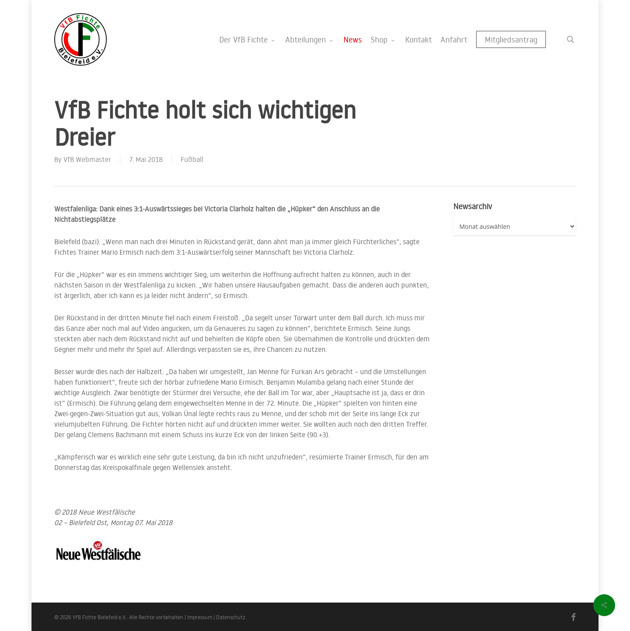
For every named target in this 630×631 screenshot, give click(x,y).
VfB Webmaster (87, 159)
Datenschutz (230, 617)
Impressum (199, 617)
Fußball (192, 159)
